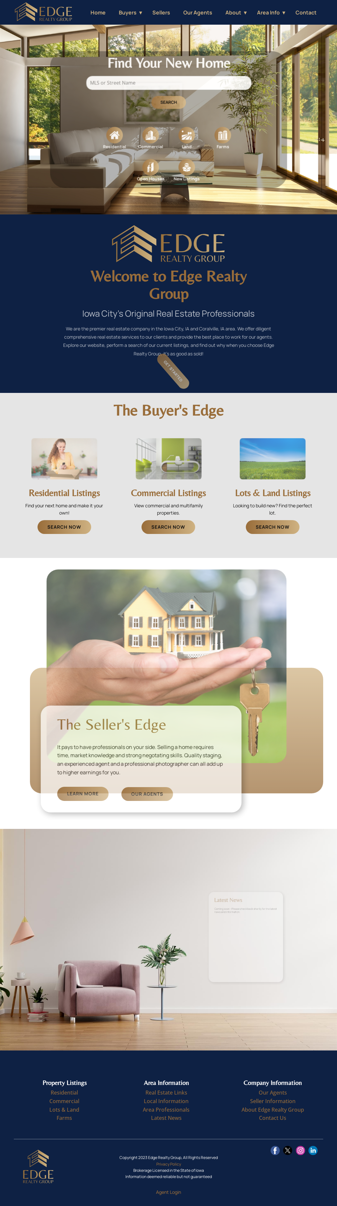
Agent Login (168, 1192)
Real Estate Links (166, 1092)
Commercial (64, 1101)
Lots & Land (64, 1109)
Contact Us (272, 1118)
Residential (64, 1092)
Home (98, 12)
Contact (306, 12)
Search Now (64, 527)
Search (169, 104)
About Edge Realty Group (273, 1109)
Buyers (128, 12)
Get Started (180, 371)
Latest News (166, 1118)
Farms (64, 1118)
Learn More (125, 794)
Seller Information (273, 1101)
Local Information (166, 1101)
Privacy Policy (168, 1164)
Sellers (161, 12)
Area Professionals (166, 1109)
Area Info (268, 12)
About (233, 12)
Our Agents (197, 12)
